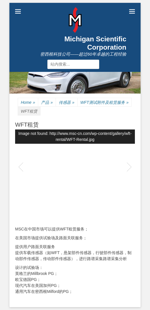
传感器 (66, 103)
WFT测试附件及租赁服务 (104, 103)
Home (28, 103)
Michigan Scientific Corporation (95, 43)
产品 (47, 103)
